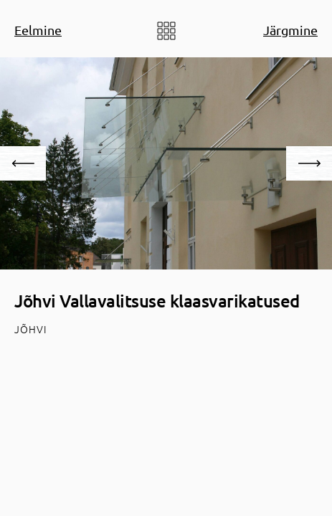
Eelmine (38, 29)
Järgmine (290, 29)
